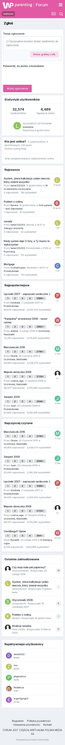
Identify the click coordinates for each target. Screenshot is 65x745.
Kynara (14, 205)
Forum (42, 4)
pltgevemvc (20, 676)
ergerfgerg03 (21, 698)
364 (39, 535)
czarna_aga (17, 380)
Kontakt (47, 724)
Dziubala (15, 302)
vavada (8, 221)
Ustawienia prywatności (26, 724)
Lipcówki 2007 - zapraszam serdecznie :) (27, 294)
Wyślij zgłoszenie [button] (17, 88)
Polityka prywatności (39, 720)
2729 (40, 376)
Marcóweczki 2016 (14, 347)
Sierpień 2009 (12, 397)
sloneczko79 (19, 603)
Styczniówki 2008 (22, 600)
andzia (14, 331)
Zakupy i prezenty (13, 228)
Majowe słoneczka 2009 (17, 372)
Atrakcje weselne (21, 626)
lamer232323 (18, 185)
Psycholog (9, 251)
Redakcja (19, 687)
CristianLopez (18, 267)
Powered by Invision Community (32, 739)
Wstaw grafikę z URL (44, 54)
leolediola (28, 127)
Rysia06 (15, 539)
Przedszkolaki (11, 271)
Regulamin (18, 720)
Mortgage (9, 264)
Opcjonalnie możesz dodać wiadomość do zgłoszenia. (32, 43)
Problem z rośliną (13, 201)
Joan (13, 405)
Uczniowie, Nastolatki (15, 359)
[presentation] (29, 75)
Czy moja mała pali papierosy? (29, 567)
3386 (40, 298)
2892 (40, 326)
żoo (16, 665)
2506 (40, 401)
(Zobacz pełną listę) (15, 148)
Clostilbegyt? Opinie (15, 531)
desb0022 (19, 654)
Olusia (14, 355)
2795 (40, 351)
